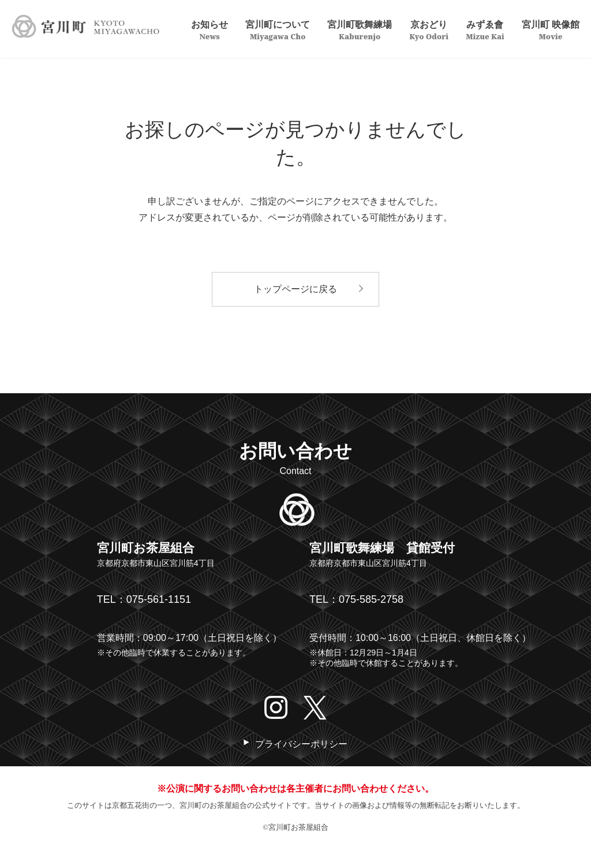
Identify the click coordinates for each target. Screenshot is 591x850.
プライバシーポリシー (301, 744)
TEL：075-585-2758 (356, 599)
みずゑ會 (485, 29)
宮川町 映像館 (550, 29)
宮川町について (277, 29)
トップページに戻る (295, 289)
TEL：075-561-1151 (144, 599)
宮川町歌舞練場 (359, 29)
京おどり (428, 29)
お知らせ (209, 29)
